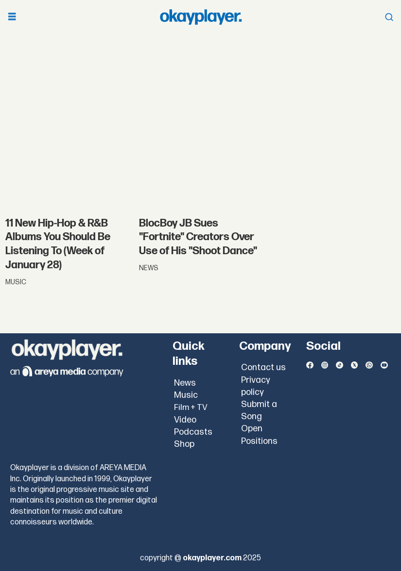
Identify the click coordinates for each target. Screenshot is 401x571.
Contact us (263, 367)
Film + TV (191, 407)
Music (186, 395)
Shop (184, 444)
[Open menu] (12, 17)
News (185, 383)
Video (185, 420)
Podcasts (193, 432)
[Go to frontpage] (201, 17)
